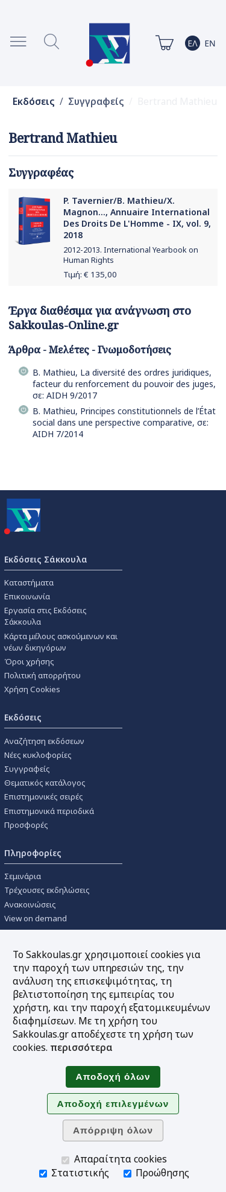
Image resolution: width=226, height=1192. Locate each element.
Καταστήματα (29, 582)
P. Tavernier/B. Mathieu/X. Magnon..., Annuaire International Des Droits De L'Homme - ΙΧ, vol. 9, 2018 (137, 218)
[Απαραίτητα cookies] (65, 1160)
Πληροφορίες (32, 853)
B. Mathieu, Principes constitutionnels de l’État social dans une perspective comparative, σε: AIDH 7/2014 (124, 422)
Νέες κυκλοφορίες (38, 754)
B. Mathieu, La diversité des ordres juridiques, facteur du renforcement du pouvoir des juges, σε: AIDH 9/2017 (124, 384)
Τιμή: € (90, 274)
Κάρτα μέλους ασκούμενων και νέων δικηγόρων (61, 642)
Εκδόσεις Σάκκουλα (45, 559)
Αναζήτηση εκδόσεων (44, 741)
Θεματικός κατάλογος (45, 782)
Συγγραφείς (96, 101)
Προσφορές (26, 824)
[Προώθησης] (127, 1174)
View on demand (35, 918)
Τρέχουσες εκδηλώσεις (47, 890)
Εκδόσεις (34, 101)
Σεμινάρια (22, 876)
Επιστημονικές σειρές (43, 796)
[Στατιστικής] (43, 1174)
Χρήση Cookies (32, 689)
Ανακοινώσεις (30, 904)
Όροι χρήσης (29, 661)
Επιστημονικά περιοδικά (49, 811)
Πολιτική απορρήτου (42, 675)
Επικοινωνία (27, 596)
